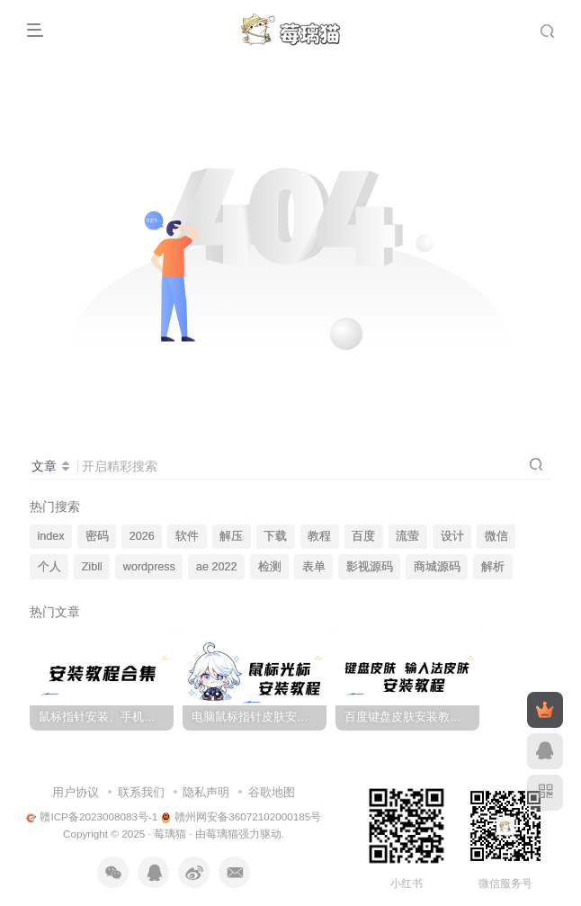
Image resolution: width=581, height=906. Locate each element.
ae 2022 (216, 567)
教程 (319, 536)
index (51, 536)
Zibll (92, 567)
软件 (187, 536)
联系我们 (141, 792)
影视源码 (369, 567)
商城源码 (437, 567)
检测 (270, 567)
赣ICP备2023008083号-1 (92, 816)
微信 (496, 536)
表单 (314, 567)
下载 (275, 536)
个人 (49, 567)
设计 (452, 536)
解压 (231, 536)
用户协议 (75, 792)
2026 (142, 536)
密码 (97, 536)
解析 (493, 567)
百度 (363, 536)
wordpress (149, 567)
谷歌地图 (271, 792)
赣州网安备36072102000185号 (241, 816)
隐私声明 (206, 792)
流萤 (407, 536)
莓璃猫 (170, 833)
